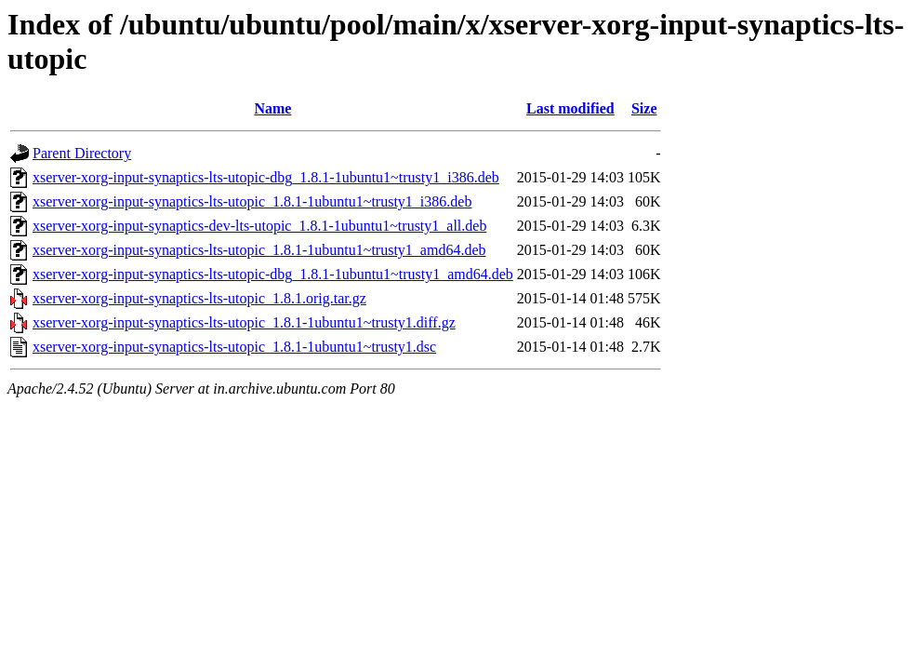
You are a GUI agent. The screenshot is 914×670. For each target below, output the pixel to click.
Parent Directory (82, 153)
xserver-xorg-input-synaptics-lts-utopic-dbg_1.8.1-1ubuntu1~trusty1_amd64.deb (273, 274)
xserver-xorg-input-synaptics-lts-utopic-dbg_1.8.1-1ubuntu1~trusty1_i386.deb (266, 177)
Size (644, 108)
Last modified (570, 108)
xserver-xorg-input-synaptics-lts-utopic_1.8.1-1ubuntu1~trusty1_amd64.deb (259, 250)
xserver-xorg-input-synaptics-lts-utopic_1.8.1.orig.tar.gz (199, 298)
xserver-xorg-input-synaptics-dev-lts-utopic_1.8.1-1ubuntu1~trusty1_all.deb (259, 226)
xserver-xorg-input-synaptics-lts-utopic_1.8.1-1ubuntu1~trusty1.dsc (234, 347)
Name (272, 108)
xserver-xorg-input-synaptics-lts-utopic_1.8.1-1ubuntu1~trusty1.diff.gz (244, 322)
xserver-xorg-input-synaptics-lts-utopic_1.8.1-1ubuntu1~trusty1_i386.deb (252, 201)
